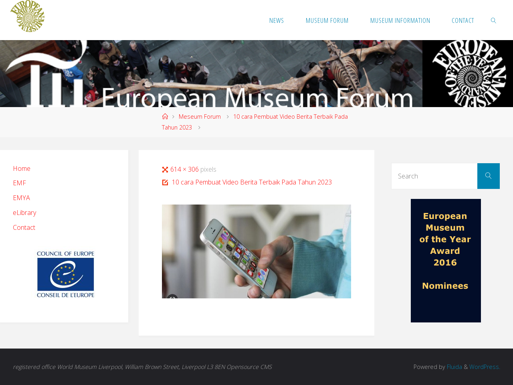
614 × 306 (185, 169)
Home (21, 168)
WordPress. (484, 367)
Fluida (453, 367)
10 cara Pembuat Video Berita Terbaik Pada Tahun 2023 (252, 182)
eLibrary (24, 212)
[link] (494, 20)
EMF (19, 182)
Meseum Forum (200, 116)
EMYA (21, 197)
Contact (24, 227)
